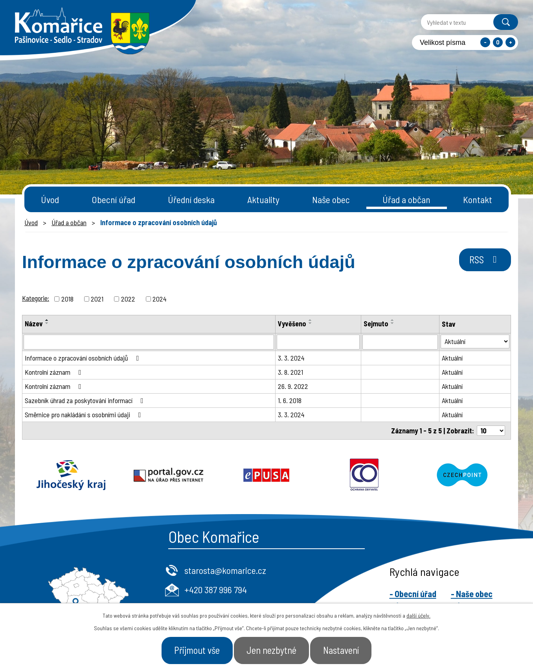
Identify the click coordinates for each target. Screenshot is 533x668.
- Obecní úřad (413, 593)
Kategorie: (35, 298)
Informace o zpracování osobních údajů (83, 357)
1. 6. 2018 (289, 400)
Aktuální (452, 357)
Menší (485, 42)
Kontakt (477, 199)
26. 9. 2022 (293, 386)
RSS (484, 260)
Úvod (50, 199)
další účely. (418, 615)
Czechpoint (462, 475)
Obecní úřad (113, 199)
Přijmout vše (195, 650)
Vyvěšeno (292, 323)
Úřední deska (191, 199)
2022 (128, 298)
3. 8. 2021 (290, 372)
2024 (160, 298)
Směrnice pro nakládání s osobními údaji (84, 414)
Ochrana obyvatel (364, 475)
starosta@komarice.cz (225, 570)
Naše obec (331, 199)
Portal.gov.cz (169, 475)
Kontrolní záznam (55, 372)
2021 (97, 298)
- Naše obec (472, 593)
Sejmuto (376, 323)
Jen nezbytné (272, 650)
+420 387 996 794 (215, 589)
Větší (510, 42)
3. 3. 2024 (291, 357)
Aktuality (263, 199)
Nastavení (343, 650)
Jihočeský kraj (71, 475)
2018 (67, 298)
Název (34, 323)
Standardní (498, 42)
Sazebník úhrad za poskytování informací (86, 400)
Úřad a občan (406, 199)
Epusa (267, 475)
